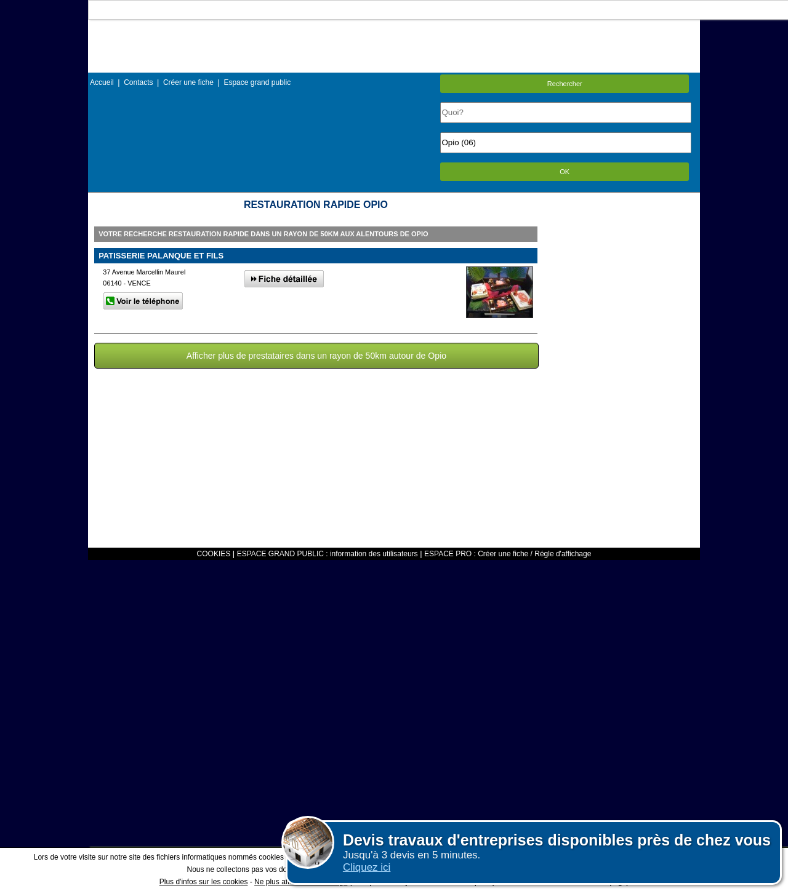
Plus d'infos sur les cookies (203, 881)
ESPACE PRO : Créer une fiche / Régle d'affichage (507, 553)
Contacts (138, 82)
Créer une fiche (188, 82)
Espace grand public (257, 82)
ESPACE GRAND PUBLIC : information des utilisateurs (327, 553)
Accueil (102, 82)
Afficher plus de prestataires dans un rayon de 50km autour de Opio (316, 356)
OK (564, 171)
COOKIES (214, 553)
